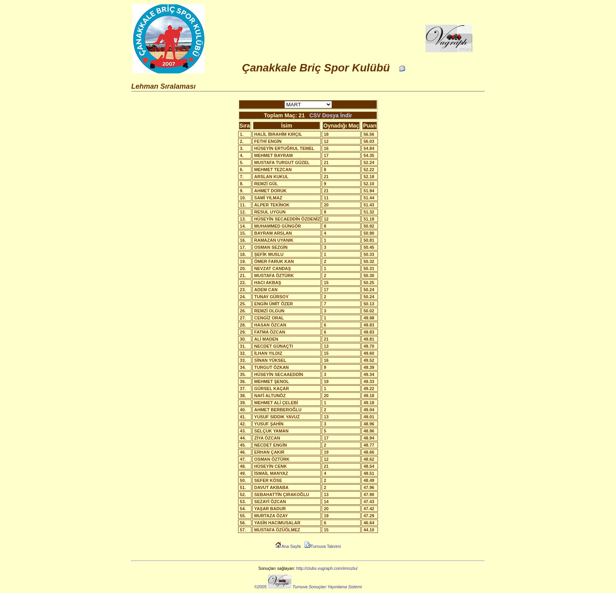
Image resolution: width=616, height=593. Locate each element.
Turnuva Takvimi (322, 546)
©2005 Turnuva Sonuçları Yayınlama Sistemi (308, 586)
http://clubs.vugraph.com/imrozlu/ (327, 568)
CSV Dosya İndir (330, 115)
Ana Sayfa (288, 546)
